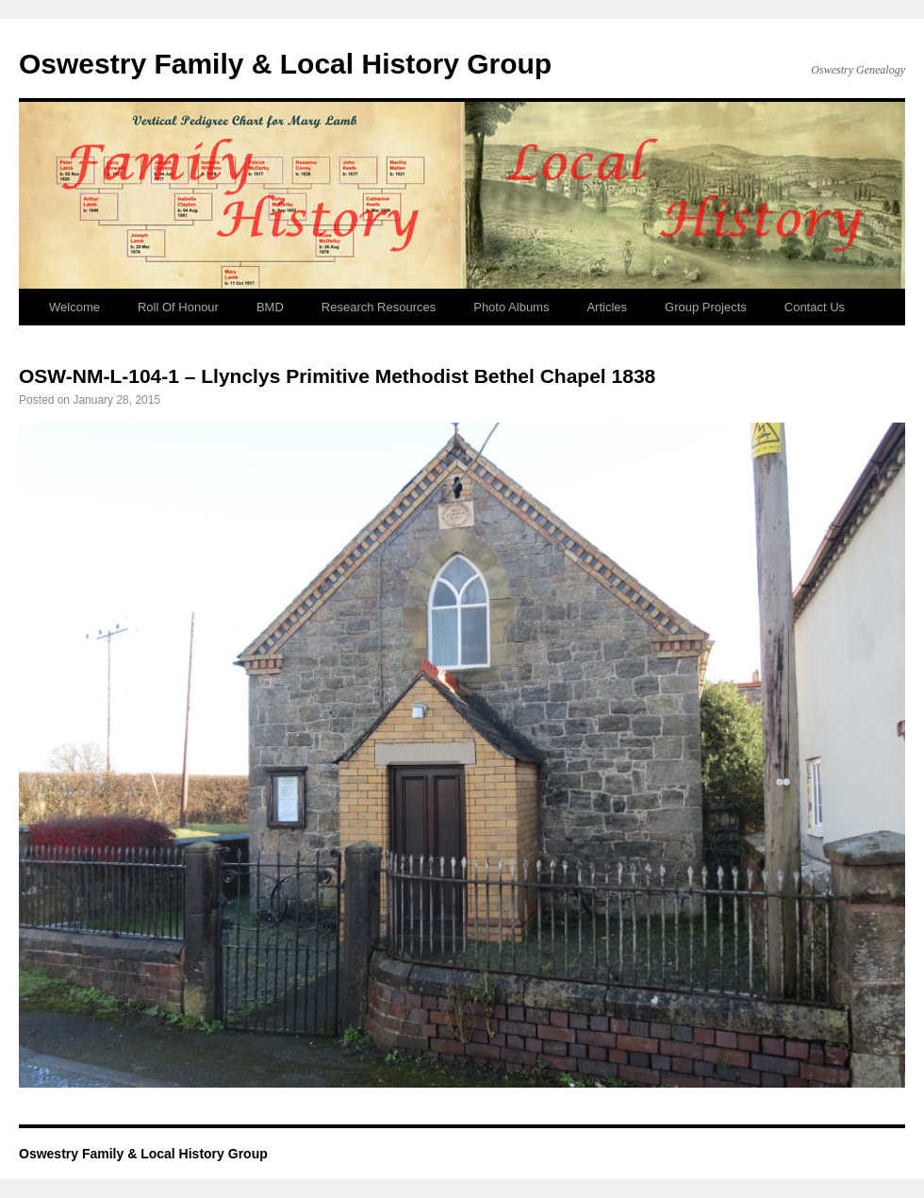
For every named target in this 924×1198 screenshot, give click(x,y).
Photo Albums (511, 307)
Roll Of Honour (178, 307)
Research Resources (379, 307)
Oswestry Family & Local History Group (285, 63)
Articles (606, 307)
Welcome (74, 307)
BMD (270, 307)
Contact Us (814, 307)
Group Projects (706, 307)
